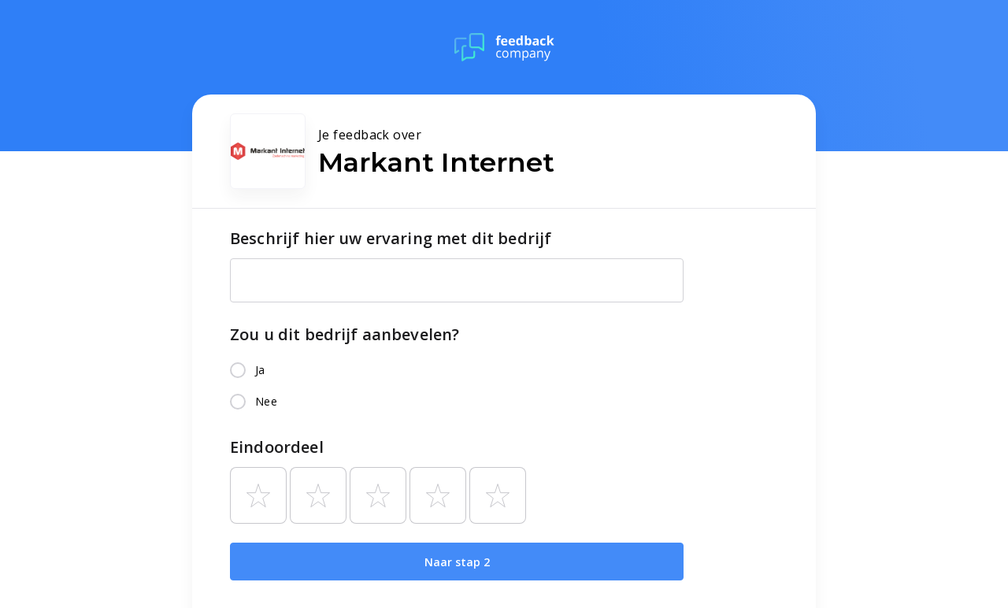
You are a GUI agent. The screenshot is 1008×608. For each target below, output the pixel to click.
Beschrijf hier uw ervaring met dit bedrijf (390, 238)
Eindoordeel (277, 447)
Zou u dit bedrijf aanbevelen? (344, 334)
